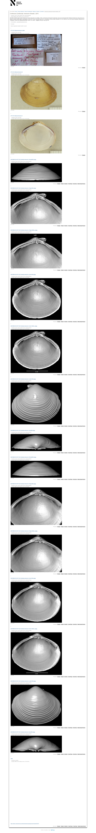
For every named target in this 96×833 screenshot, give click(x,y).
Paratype (83, 67)
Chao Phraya (70, 183)
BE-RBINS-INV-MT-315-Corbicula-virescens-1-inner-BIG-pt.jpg (23, 274)
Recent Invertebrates (28, 11)
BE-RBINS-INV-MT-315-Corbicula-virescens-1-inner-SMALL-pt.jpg (24, 326)
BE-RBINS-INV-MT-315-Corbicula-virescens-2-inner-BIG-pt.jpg (23, 578)
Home (16, 11)
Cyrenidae (42, 11)
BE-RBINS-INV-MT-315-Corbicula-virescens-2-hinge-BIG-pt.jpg (23, 483)
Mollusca (34, 11)
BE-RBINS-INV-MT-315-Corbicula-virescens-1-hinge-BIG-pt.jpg (23, 188)
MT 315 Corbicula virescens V (17, 115)
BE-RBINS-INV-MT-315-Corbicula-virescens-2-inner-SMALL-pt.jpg (24, 628)
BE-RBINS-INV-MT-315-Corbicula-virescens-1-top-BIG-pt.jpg (23, 430)
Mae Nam (65, 183)
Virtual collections (21, 11)
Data (12, 758)
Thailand (62, 183)
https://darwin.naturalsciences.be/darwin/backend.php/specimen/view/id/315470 (25, 823)
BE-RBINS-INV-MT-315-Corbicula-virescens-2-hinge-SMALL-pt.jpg (24, 531)
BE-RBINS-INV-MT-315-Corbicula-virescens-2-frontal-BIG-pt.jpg (23, 457)
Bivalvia (38, 11)
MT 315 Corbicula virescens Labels (18, 30)
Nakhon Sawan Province (81, 183)
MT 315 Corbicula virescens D (17, 72)
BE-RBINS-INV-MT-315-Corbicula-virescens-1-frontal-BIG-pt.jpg (23, 159)
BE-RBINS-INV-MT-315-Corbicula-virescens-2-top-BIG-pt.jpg (23, 732)
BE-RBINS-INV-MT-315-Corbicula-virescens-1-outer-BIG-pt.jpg (23, 379)
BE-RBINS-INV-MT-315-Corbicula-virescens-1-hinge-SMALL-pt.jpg (24, 230)
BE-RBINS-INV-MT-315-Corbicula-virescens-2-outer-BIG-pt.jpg (23, 681)
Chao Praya (75, 183)
